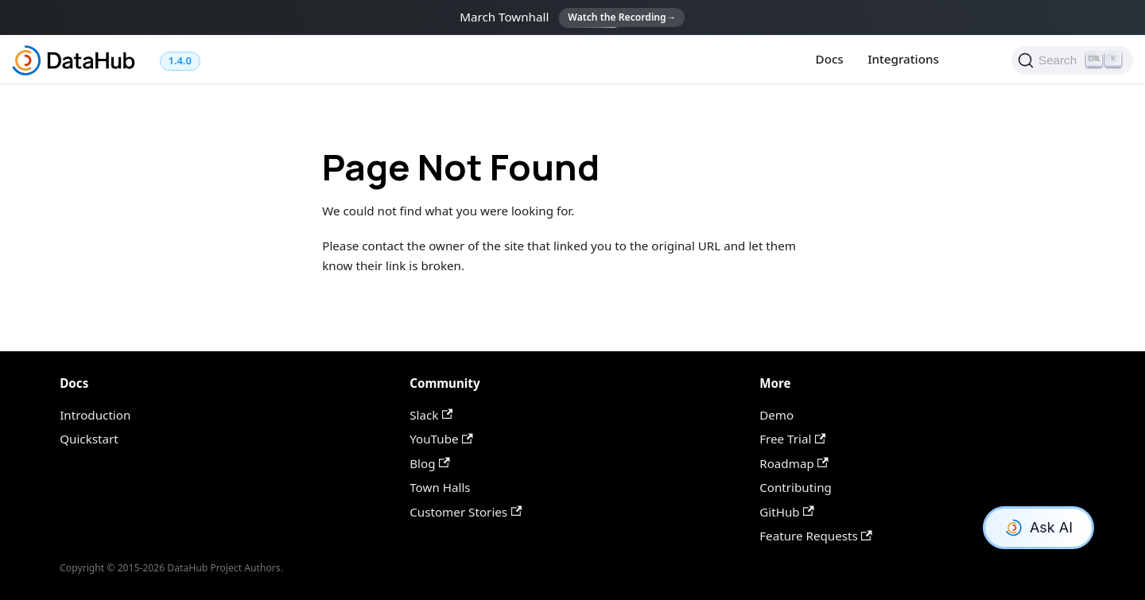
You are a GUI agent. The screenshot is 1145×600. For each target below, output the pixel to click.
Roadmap (794, 463)
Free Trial (792, 439)
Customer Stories (465, 512)
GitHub (786, 512)
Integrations (903, 59)
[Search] (1072, 60)
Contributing (795, 487)
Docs (830, 59)
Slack (430, 415)
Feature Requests (815, 536)
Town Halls (439, 487)
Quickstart (89, 439)
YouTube (440, 439)
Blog (429, 463)
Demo (776, 415)
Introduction (95, 415)
